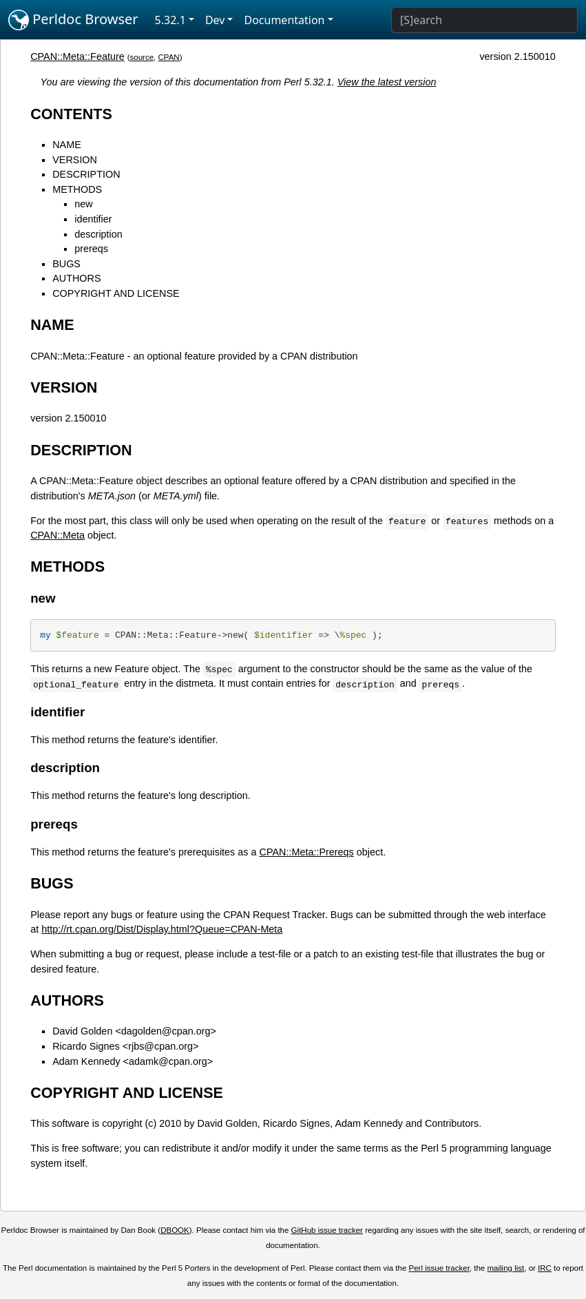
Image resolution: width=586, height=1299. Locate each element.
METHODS (77, 189)
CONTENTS (71, 114)
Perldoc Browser (73, 20)
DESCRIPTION (86, 174)
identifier (93, 219)
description (98, 234)
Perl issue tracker (439, 1268)
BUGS (66, 263)
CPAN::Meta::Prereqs (307, 852)
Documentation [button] (284, 20)
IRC (545, 1268)
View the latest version (387, 81)
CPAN (169, 57)
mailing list (505, 1268)
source (142, 57)
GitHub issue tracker (327, 1230)
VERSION (74, 159)
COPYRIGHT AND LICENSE (115, 293)
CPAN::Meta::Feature (77, 56)
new (83, 203)
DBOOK (174, 1230)
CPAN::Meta (57, 535)
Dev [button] (215, 20)
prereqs (91, 248)
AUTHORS (76, 278)
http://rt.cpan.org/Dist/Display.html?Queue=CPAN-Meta (161, 929)
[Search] (484, 20)
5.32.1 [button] (170, 20)
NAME (66, 144)
